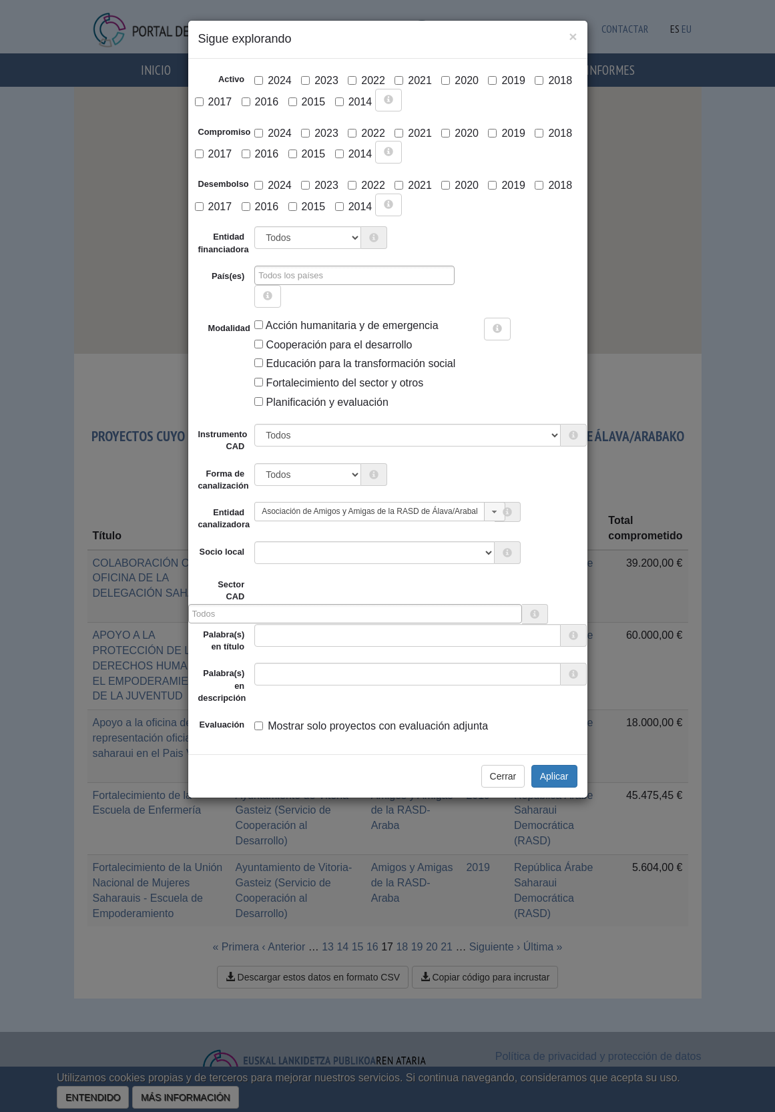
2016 (260, 101)
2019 (506, 80)
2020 (460, 80)
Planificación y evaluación (321, 402)
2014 (353, 101)
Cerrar (503, 776)
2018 (553, 80)
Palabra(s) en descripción (222, 685)
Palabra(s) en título (223, 640)
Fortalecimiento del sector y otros (338, 382)
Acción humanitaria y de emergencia (346, 325)
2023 (319, 80)
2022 (366, 80)
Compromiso (224, 132)
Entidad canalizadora (224, 518)
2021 (413, 80)
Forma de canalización (223, 480)
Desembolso (223, 184)
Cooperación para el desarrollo (333, 344)
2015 (307, 101)
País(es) (228, 276)
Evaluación (222, 725)
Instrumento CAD (223, 440)
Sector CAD (231, 590)
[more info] (388, 100)
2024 (273, 80)
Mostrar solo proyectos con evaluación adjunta (371, 726)
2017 (213, 101)
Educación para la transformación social (354, 363)
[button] (494, 511)
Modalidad (213, 328)
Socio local (222, 552)
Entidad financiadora (223, 243)
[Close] (573, 36)
